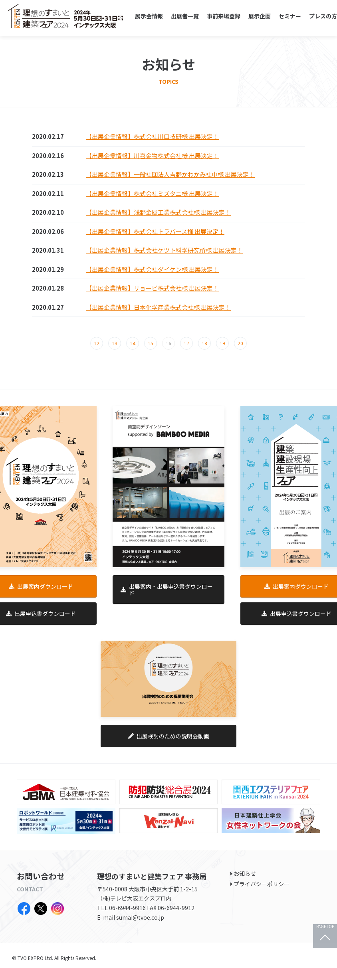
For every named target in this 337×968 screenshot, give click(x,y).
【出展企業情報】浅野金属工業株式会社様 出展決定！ (158, 212)
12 (96, 343)
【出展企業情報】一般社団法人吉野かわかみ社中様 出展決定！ (170, 174)
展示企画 (259, 16)
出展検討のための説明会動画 (168, 736)
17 (186, 343)
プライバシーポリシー (261, 884)
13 (114, 343)
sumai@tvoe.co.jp (140, 917)
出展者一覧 (185, 16)
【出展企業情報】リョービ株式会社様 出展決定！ (152, 288)
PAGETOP (325, 926)
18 (204, 343)
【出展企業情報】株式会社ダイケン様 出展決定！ (152, 269)
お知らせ (245, 873)
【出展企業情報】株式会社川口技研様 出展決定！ (152, 136)
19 (222, 343)
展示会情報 (149, 16)
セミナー (290, 16)
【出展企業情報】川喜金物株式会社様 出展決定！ (152, 155)
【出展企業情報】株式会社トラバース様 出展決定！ (155, 231)
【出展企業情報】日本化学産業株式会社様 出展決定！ (158, 307)
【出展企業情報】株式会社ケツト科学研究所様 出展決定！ (164, 250)
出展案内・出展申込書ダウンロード (167, 589)
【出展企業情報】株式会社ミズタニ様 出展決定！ (152, 193)
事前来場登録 (223, 16)
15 (150, 343)
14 (132, 343)
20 (240, 343)
